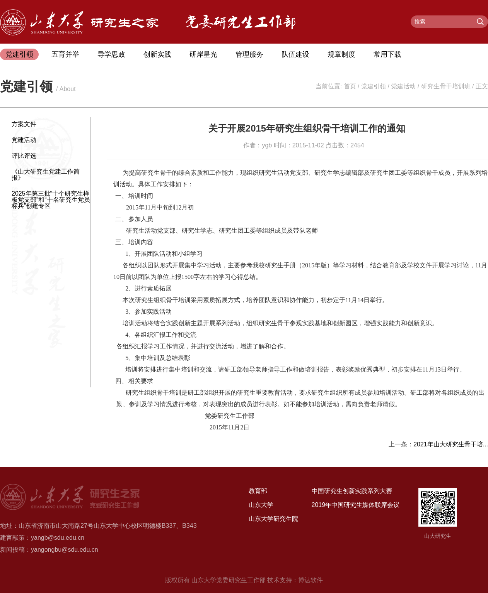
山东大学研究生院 (273, 518)
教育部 (258, 491)
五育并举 (65, 54)
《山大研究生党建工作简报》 (46, 174)
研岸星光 (203, 54)
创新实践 (157, 54)
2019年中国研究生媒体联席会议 (356, 505)
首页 (350, 86)
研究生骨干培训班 (446, 86)
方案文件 (24, 124)
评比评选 (24, 155)
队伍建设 (295, 54)
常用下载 (387, 54)
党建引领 (19, 54)
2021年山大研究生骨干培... (450, 444)
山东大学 (261, 505)
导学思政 (111, 54)
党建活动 (403, 86)
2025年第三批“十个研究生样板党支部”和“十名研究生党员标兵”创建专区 (51, 199)
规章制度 (341, 54)
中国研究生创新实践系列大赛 (352, 491)
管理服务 (249, 54)
